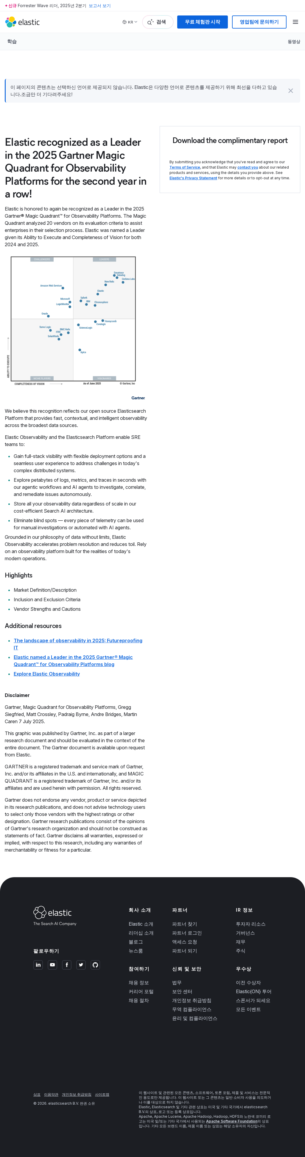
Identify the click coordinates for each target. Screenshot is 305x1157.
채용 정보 (139, 982)
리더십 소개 (141, 933)
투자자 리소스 (251, 924)
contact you (247, 167)
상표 (37, 1094)
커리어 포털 (141, 991)
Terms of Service (184, 167)
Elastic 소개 (141, 924)
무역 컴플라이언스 (191, 1009)
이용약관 (51, 1094)
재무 (240, 942)
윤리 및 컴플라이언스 (194, 1018)
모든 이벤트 (248, 1009)
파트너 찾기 (184, 924)
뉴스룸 (136, 951)
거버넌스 (245, 933)
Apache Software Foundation (231, 1121)
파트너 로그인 (187, 933)
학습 (12, 41)
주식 (240, 951)
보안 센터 (182, 991)
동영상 (294, 41)
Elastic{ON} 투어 (254, 991)
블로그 (136, 942)
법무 (177, 982)
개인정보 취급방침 (191, 1000)
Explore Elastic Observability (47, 674)
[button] (290, 90)
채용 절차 (139, 1000)
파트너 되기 (184, 951)
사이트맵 (102, 1094)
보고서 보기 (100, 5)
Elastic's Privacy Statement (193, 178)
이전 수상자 (248, 982)
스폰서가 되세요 (253, 1000)
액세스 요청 (184, 942)
